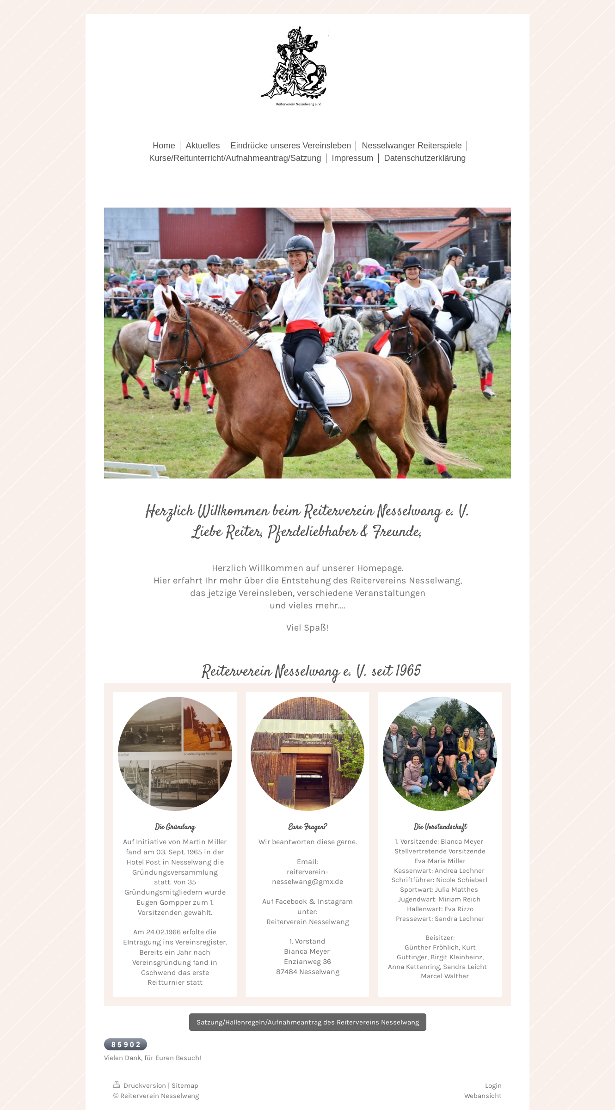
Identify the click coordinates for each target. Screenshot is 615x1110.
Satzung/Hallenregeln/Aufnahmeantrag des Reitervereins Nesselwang (308, 1022)
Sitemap (185, 1085)
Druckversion (140, 1085)
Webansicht (483, 1096)
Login (493, 1085)
